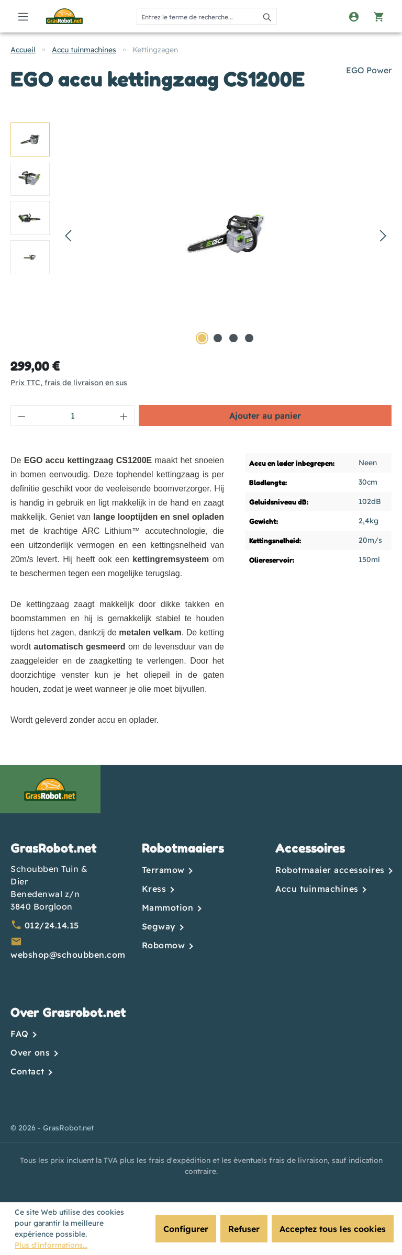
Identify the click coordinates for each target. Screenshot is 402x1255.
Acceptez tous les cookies (333, 1229)
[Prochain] (383, 235)
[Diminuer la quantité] (21, 415)
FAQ (20, 1033)
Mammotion (169, 907)
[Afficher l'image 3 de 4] (233, 338)
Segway (160, 926)
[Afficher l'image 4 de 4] (249, 338)
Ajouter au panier (265, 415)
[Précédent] (68, 235)
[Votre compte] (353, 16)
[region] (201, 235)
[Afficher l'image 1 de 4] (202, 338)
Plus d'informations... (51, 1245)
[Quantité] (73, 415)
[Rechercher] (268, 16)
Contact (28, 1071)
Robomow (165, 945)
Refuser (244, 1229)
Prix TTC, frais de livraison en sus (68, 382)
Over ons (31, 1052)
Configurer (185, 1229)
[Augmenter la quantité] (124, 415)
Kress (155, 888)
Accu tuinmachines (318, 888)
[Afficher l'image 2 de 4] (218, 338)
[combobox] (198, 16)
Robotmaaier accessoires (331, 870)
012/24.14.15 (52, 925)
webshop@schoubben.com (68, 954)
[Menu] (23, 16)
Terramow (165, 870)
